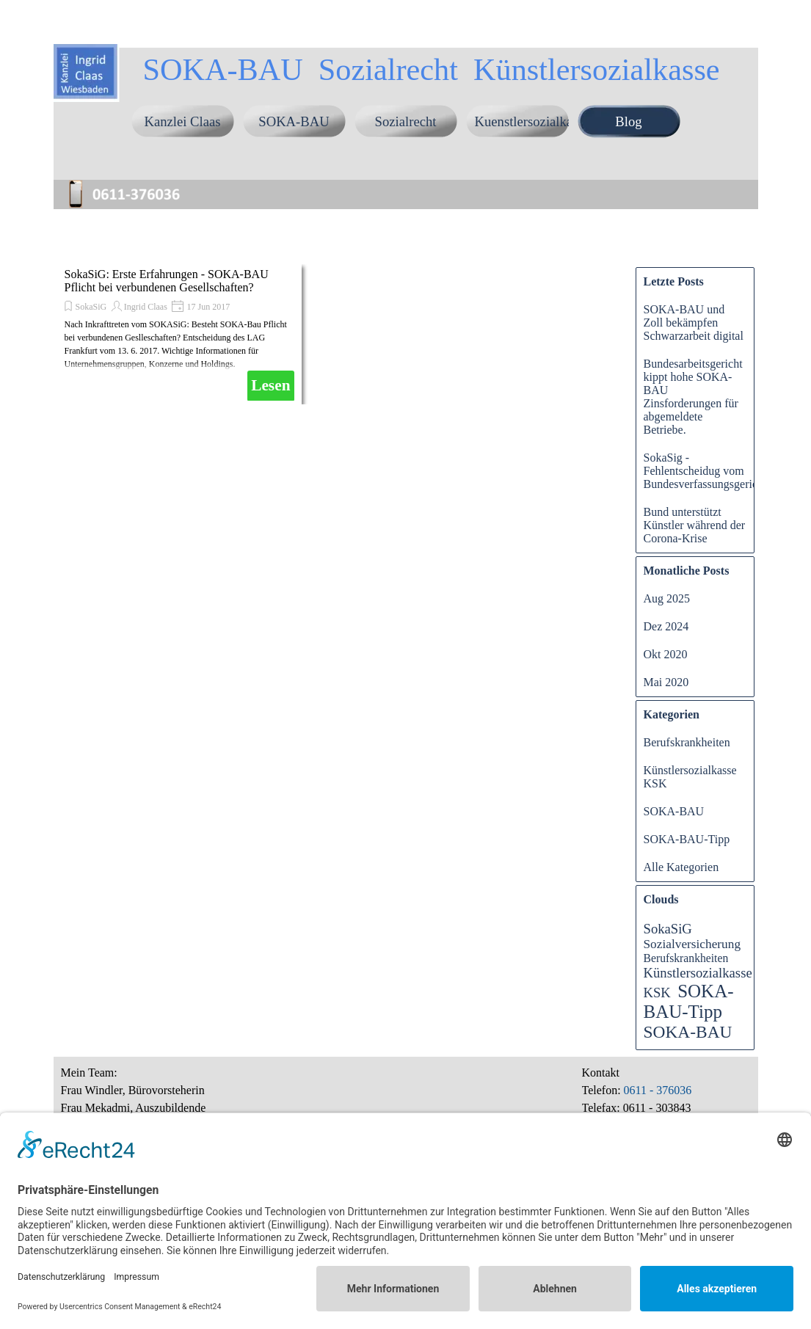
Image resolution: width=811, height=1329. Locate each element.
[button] (131, 182)
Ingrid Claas (145, 307)
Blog (628, 121)
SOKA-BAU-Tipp (687, 839)
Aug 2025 (667, 598)
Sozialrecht (406, 121)
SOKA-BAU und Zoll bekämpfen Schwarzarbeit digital (693, 322)
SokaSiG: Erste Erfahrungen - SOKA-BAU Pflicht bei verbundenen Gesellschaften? (167, 281)
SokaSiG (91, 307)
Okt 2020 (666, 654)
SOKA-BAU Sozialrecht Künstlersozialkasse (430, 69)
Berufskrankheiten (687, 742)
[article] (179, 334)
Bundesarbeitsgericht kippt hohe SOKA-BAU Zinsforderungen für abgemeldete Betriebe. (693, 396)
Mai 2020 (666, 682)
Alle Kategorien (681, 867)
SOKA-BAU (293, 121)
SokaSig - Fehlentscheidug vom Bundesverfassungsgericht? (708, 470)
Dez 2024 (666, 626)
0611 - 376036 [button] (656, 1090)
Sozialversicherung (692, 944)
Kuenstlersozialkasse (532, 121)
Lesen (270, 385)
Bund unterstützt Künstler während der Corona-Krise (695, 525)
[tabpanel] (666, 1099)
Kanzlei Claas (182, 121)
